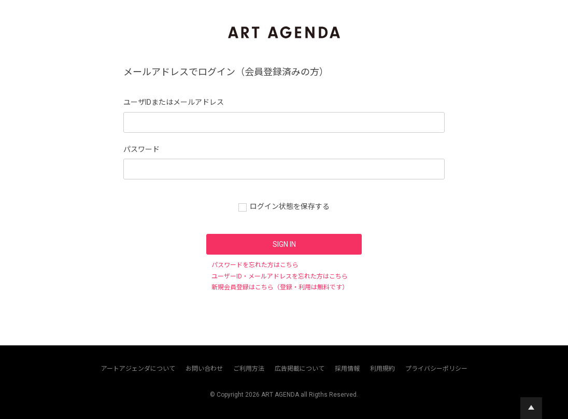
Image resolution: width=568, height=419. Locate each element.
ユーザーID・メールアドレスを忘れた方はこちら (279, 276)
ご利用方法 (248, 368)
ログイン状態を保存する (290, 206)
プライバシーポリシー (436, 368)
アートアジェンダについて (138, 368)
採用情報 (347, 368)
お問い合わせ (204, 368)
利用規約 (382, 368)
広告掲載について (299, 368)
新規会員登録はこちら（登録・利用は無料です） (279, 287)
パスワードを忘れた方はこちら (255, 265)
